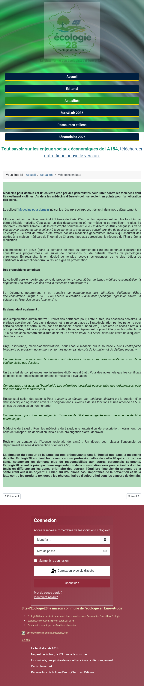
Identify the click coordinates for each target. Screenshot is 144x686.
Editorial (72, 89)
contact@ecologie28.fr (56, 632)
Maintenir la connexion (53, 560)
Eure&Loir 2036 (72, 113)
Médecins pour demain (33, 209)
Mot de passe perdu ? (48, 592)
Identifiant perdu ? (46, 597)
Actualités (72, 101)
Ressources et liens (72, 125)
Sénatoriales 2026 (72, 137)
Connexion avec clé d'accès (72, 571)
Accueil (72, 77)
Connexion (72, 583)
